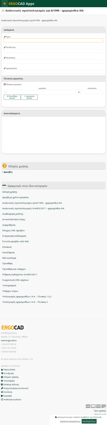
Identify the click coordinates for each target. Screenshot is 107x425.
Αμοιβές (7, 171)
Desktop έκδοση (10, 384)
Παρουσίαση (8, 369)
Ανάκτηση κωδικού (11, 399)
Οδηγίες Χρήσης (10, 377)
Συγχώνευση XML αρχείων (15, 279)
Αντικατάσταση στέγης (13, 219)
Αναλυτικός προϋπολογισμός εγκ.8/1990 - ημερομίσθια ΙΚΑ (32, 202)
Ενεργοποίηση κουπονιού (14, 388)
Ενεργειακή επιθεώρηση (14, 235)
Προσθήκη (7, 263)
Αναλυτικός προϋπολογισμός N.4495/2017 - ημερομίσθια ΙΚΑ (33, 208)
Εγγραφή (6, 395)
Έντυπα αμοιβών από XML (15, 241)
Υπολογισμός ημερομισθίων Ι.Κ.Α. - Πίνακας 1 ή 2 (26, 296)
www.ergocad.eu (9, 340)
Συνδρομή (7, 373)
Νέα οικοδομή (9, 257)
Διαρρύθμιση (8, 224)
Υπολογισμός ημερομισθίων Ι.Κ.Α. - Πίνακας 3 (25, 301)
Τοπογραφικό (9, 285)
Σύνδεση (6, 392)
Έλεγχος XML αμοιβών (13, 230)
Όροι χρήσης (100, 410)
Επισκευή (7, 246)
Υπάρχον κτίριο (10, 291)
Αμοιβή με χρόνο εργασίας (15, 197)
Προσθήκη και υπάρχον (14, 268)
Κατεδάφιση (8, 252)
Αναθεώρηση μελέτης (12, 213)
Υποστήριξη (8, 380)
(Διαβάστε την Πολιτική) (90, 417)
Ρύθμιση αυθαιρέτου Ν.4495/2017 (19, 274)
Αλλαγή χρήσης (9, 191)
